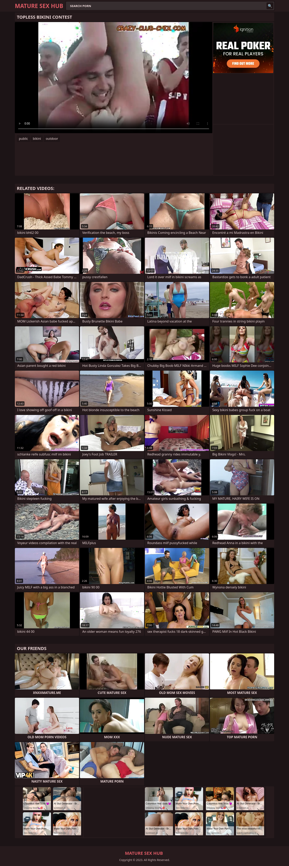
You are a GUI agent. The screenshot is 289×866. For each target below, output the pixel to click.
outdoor (52, 138)
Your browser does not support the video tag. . (113, 77)
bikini (37, 138)
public (23, 138)
